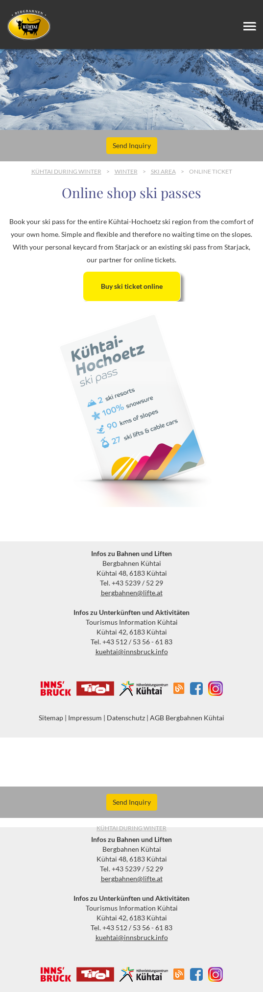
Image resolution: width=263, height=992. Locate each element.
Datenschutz (126, 717)
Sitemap (51, 717)
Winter (126, 171)
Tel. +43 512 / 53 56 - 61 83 (131, 641)
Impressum (85, 717)
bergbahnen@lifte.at (132, 592)
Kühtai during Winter (66, 171)
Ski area (163, 171)
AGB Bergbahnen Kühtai (187, 717)
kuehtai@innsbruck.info (132, 651)
